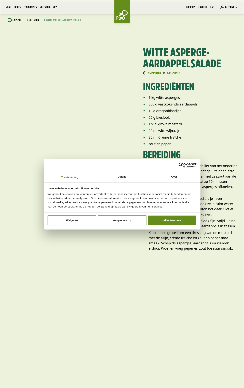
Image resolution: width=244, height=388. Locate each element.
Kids (55, 7)
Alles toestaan (172, 220)
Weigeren (72, 220)
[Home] (122, 11)
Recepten (45, 7)
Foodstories (30, 7)
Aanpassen (122, 220)
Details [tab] (122, 176)
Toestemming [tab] (69, 176)
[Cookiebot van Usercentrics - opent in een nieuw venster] (181, 165)
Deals (17, 7)
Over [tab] (174, 176)
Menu (8, 7)
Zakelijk (202, 7)
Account (229, 7)
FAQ (212, 7)
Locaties (190, 7)
